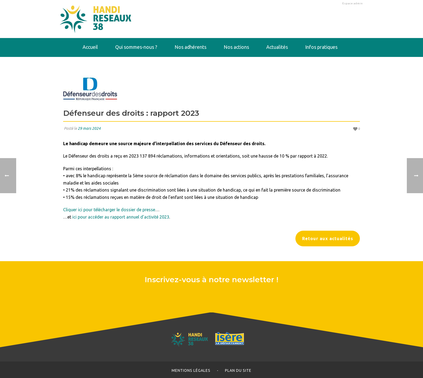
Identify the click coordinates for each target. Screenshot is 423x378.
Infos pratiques (321, 47)
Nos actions (236, 47)
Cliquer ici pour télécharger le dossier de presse (109, 209)
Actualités (277, 47)
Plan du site (238, 370)
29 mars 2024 (89, 128)
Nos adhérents (190, 47)
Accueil (90, 47)
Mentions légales (191, 370)
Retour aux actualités (327, 238)
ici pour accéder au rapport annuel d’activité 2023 (120, 216)
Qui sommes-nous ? (136, 47)
